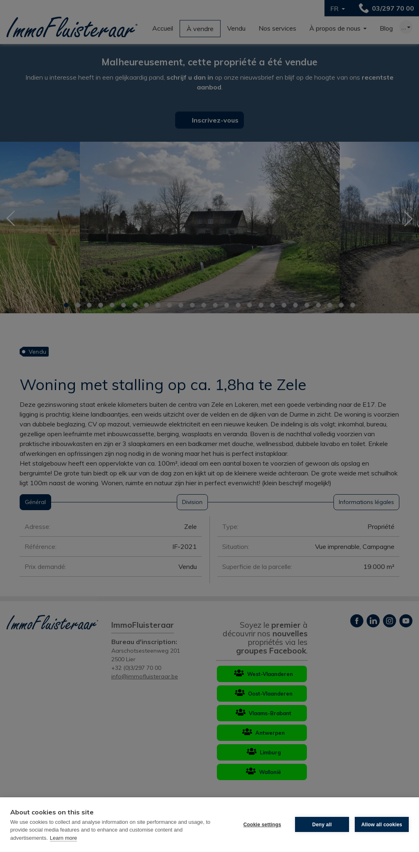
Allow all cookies (381, 824)
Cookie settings (262, 824)
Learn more (63, 838)
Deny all (322, 824)
